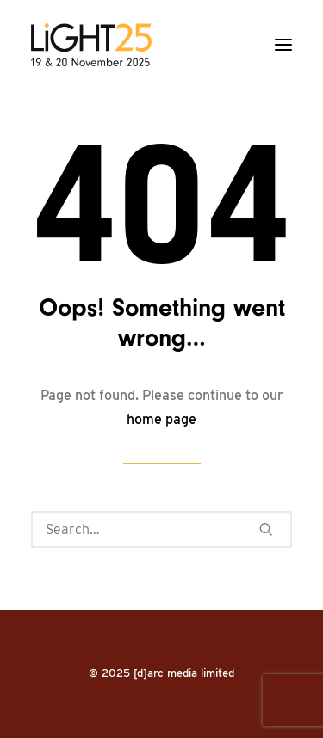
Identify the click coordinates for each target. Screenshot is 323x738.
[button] (283, 44)
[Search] (161, 529)
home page (161, 419)
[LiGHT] (91, 44)
